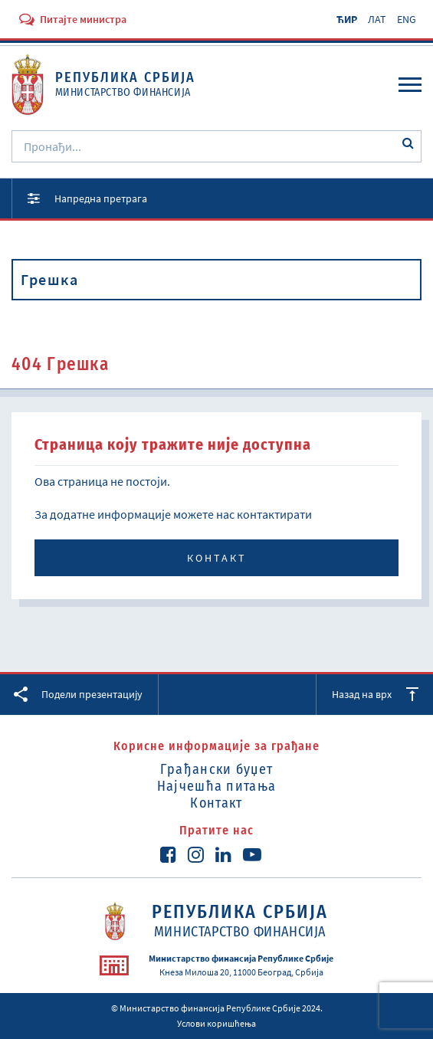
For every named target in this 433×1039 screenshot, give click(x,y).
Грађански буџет (217, 769)
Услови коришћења (216, 1023)
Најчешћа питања (217, 786)
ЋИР (346, 19)
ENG (406, 19)
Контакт (217, 558)
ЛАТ (377, 19)
